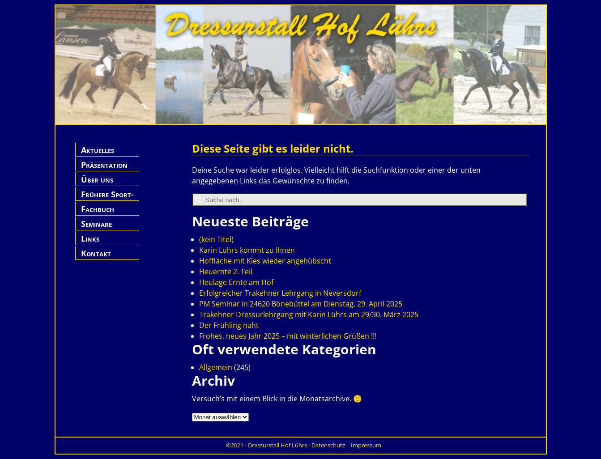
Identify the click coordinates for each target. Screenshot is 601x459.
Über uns (97, 179)
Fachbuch (97, 209)
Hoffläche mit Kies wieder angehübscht (265, 261)
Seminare (96, 223)
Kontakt (96, 253)
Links (90, 238)
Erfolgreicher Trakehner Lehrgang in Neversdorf (280, 293)
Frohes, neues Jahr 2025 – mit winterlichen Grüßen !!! (287, 336)
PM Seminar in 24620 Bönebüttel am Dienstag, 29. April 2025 (300, 304)
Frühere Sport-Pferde (107, 199)
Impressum (366, 445)
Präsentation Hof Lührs (104, 169)
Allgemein (215, 367)
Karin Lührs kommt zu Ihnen (247, 250)
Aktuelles (97, 149)
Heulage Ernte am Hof (236, 282)
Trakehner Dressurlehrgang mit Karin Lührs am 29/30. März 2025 (308, 314)
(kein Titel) (216, 239)
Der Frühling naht (229, 325)
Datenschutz (328, 445)
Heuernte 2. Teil (225, 271)
